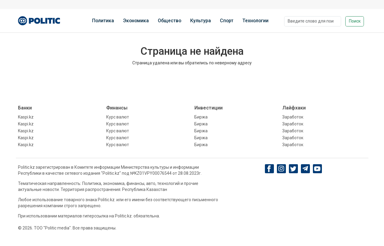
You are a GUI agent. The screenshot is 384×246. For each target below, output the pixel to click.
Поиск (355, 21)
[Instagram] (281, 169)
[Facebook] (269, 168)
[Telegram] (305, 168)
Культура (200, 20)
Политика (103, 20)
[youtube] (317, 168)
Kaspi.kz (26, 117)
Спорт (226, 20)
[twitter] (293, 168)
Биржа (201, 117)
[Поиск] (312, 21)
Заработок (292, 117)
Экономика (136, 20)
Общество (169, 20)
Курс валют (117, 117)
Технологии (255, 20)
